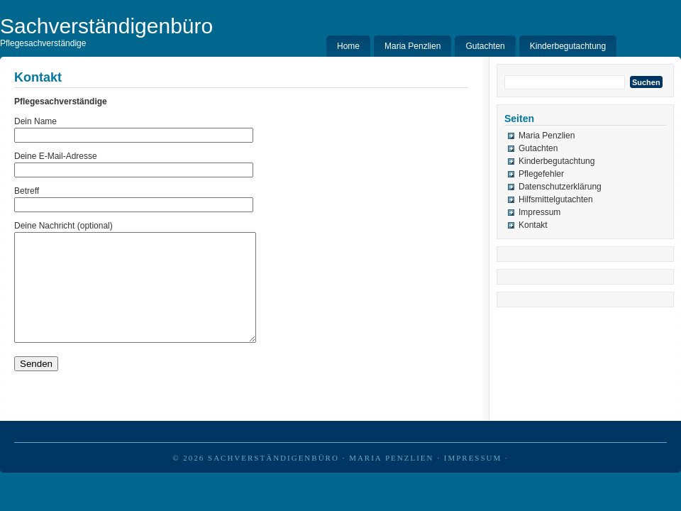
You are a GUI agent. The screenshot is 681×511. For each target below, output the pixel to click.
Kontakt (533, 225)
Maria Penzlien (412, 46)
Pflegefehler (541, 174)
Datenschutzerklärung (560, 187)
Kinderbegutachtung (568, 46)
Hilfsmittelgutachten (556, 199)
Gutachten (484, 46)
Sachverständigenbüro (273, 479)
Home (348, 46)
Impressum (539, 212)
